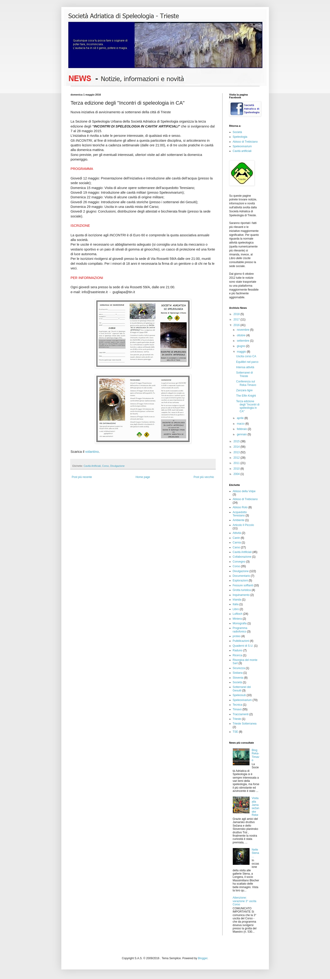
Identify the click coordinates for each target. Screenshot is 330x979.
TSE (235, 731)
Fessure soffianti (243, 585)
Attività (237, 533)
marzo (241, 423)
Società (237, 132)
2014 (236, 446)
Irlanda (237, 599)
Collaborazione (242, 556)
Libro (236, 609)
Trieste (237, 719)
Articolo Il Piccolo (243, 525)
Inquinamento (241, 595)
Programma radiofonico (240, 629)
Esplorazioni (240, 580)
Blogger (203, 958)
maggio (242, 351)
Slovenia (238, 677)
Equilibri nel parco (247, 362)
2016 (236, 325)
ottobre (241, 335)
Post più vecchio (204, 477)
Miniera (237, 618)
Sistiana (238, 672)
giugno (241, 346)
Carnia (237, 542)
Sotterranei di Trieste (244, 374)
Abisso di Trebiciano (245, 141)
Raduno (238, 650)
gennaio (242, 434)
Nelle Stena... (255, 853)
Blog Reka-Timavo (255, 755)
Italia (236, 604)
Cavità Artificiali (92, 465)
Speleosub (239, 695)
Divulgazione (117, 465)
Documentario (241, 575)
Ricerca (237, 655)
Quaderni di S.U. (243, 645)
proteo (237, 636)
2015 (236, 441)
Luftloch (238, 613)
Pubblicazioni (241, 640)
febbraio (242, 429)
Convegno (239, 561)
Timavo (237, 709)
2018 (236, 314)
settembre (243, 340)
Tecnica (237, 704)
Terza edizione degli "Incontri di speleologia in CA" (247, 406)
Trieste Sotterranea (245, 723)
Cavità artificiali (242, 151)
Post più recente (82, 477)
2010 (236, 468)
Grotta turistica (242, 590)
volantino (92, 451)
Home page (142, 477)
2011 (236, 463)
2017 (236, 319)
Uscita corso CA (246, 356)
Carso (236, 547)
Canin (236, 537)
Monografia (240, 623)
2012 (236, 457)
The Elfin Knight (246, 395)
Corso (105, 465)
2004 (236, 474)
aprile (240, 418)
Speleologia (240, 136)
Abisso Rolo (240, 507)
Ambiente (239, 520)
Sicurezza (239, 668)
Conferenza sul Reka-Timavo (246, 383)
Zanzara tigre (244, 390)
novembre (243, 329)
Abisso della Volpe (244, 491)
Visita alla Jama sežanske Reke (255, 807)
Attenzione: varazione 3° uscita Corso (245, 901)
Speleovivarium (242, 146)
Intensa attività (245, 367)
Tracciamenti (241, 714)
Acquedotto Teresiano (240, 514)
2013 (236, 452)
